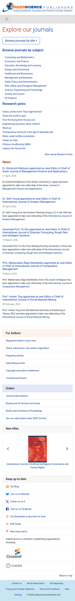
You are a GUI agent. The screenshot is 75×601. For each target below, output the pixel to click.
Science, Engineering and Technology (23, 90)
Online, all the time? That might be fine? (22, 111)
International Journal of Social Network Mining (25, 317)
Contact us (17, 583)
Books (9, 411)
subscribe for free (36, 516)
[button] (8, 449)
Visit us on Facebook (18, 509)
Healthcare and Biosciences (19, 73)
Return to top (66, 575)
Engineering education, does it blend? (21, 124)
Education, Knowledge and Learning (23, 65)
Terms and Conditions (50, 589)
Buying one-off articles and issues (23, 403)
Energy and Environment (17, 69)
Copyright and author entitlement (22, 370)
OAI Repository (56, 583)
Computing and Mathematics (19, 57)
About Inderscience (36, 583)
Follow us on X (15, 501)
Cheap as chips (10, 140)
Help (67, 589)
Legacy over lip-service (13, 148)
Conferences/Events (16, 378)
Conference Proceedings (29, 411)
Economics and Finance (17, 61)
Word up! (6, 128)
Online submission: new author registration (27, 348)
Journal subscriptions (17, 396)
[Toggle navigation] (7, 19)
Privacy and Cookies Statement (20, 589)
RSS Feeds (13, 524)
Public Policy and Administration (21, 81)
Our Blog (12, 486)
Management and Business (18, 77)
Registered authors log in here (21, 340)
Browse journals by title (20, 40)
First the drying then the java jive (18, 120)
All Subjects (11, 98)
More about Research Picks (59, 154)
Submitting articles (15, 363)
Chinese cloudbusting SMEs (16, 144)
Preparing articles (15, 355)
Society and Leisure (14, 94)
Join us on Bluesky (17, 494)
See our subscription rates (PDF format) (26, 418)
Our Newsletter (16, 516)
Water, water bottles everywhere (18, 136)
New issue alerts (16, 531)
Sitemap (18, 595)
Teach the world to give (14, 115)
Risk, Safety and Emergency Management (26, 86)
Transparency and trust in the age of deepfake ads (27, 132)
